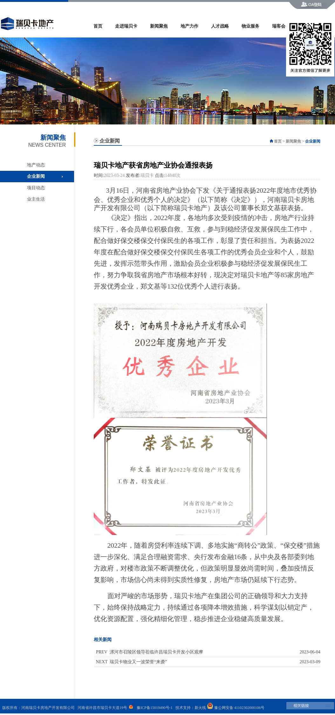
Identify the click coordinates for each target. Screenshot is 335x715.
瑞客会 (278, 26)
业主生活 (36, 199)
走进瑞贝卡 (126, 26)
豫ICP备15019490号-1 (155, 707)
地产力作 (189, 26)
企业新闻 (36, 176)
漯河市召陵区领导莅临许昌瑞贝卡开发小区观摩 (156, 652)
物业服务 (250, 26)
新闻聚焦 (159, 26)
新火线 (200, 707)
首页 (97, 26)
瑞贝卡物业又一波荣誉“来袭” (138, 661)
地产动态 (36, 165)
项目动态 (36, 187)
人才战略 (220, 26)
